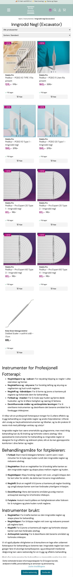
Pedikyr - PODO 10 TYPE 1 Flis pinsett (19, 79)
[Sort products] (36, 35)
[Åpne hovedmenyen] (8, 10)
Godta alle (46, 572)
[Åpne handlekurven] (64, 10)
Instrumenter (29, 19)
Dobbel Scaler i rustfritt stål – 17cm (19, 335)
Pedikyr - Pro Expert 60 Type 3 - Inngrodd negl (19, 271)
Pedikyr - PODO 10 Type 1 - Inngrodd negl (18, 143)
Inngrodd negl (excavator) (45, 19)
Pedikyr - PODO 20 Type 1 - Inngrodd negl (52, 143)
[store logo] (31, 10)
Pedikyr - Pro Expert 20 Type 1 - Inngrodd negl (19, 207)
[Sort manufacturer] (36, 30)
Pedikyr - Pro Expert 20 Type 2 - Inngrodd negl (53, 207)
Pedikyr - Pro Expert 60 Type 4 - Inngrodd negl (53, 271)
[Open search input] (55, 10)
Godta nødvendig (30, 572)
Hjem (20, 19)
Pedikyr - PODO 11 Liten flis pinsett (52, 79)
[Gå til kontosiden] (50, 10)
